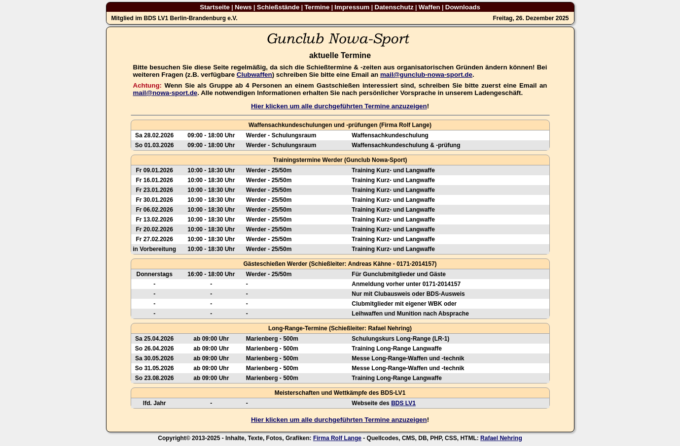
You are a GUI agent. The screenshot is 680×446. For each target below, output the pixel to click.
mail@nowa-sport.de (165, 92)
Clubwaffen (254, 74)
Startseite (215, 7)
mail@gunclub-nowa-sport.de (426, 74)
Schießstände (278, 7)
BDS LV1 (403, 403)
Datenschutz (394, 7)
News (243, 7)
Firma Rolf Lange (337, 438)
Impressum (351, 7)
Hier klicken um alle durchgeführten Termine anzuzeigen (339, 106)
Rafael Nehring (501, 438)
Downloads (462, 7)
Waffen (429, 7)
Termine (316, 7)
